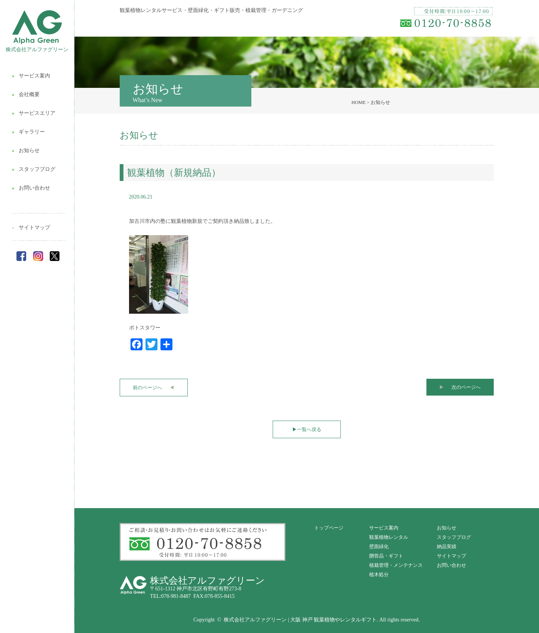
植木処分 (379, 574)
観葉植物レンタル (388, 537)
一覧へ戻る (306, 429)
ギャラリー (28, 132)
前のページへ (153, 387)
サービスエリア (33, 113)
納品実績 (446, 546)
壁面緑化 (379, 546)
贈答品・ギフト (386, 556)
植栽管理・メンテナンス (396, 565)
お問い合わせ (31, 188)
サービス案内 (31, 76)
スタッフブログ (33, 169)
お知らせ (26, 150)
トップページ (328, 528)
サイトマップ (31, 227)
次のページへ (460, 387)
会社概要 (26, 94)
